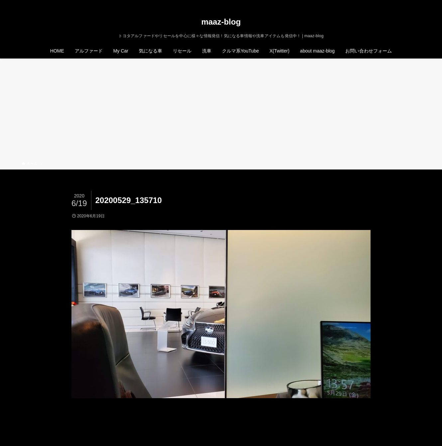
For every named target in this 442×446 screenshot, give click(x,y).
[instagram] (398, 3)
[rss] (407, 3)
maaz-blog (221, 22)
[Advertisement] (221, 111)
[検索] (416, 3)
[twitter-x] (390, 3)
